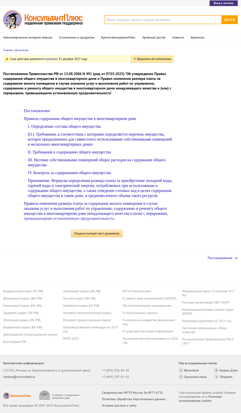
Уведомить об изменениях (154, 59)
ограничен (51, 59)
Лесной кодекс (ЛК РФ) (79, 298)
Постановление (37, 111)
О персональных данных (140, 313)
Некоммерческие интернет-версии (27, 37)
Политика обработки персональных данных (133, 399)
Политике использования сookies (200, 399)
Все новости (190, 161)
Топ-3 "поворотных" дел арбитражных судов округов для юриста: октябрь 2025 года (207, 126)
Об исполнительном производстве (147, 305)
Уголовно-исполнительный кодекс (87, 313)
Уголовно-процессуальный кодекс (87, 320)
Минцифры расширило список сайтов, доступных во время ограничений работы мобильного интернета (207, 79)
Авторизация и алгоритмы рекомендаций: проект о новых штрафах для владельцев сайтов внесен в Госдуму (204, 102)
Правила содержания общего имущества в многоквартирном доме (80, 118)
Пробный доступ (154, 37)
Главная (8, 50)
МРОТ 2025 (71, 338)
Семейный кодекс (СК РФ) (81, 305)
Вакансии (197, 37)
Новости (178, 37)
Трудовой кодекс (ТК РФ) (20, 313)
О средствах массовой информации (148, 331)
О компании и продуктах (76, 37)
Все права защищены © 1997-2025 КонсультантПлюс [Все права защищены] (41, 405)
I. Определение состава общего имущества (64, 126)
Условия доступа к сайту (119, 405)
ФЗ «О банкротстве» (137, 291)
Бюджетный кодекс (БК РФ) (22, 327)
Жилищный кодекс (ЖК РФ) (22, 298)
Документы (21, 50)
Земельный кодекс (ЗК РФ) (82, 291)
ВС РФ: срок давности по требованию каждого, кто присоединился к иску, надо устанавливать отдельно (207, 148)
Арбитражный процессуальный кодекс (30, 334)
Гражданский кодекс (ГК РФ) (23, 291)
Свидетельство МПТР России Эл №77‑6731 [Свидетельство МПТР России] (132, 393)
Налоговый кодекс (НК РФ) (22, 305)
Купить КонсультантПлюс (118, 37)
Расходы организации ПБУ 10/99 (205, 302)
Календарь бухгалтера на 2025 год (206, 321)
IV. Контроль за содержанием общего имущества (69, 172)
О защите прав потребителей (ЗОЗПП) (149, 298)
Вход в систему (224, 3)
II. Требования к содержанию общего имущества (69, 152)
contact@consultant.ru (19, 377)
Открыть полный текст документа (96, 233)
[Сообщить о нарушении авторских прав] (59, 395)
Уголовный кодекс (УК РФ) (21, 320)
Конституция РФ (14, 342)
